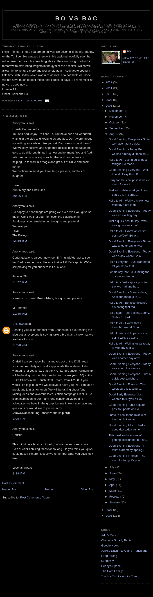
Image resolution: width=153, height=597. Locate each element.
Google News (110, 545)
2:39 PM (18, 473)
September (116, 128)
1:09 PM (18, 418)
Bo (129, 51)
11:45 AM (19, 313)
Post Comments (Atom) (35, 497)
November (116, 116)
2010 (109, 94)
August (114, 134)
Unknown (18, 323)
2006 (109, 515)
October (115, 122)
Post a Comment (13, 483)
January (115, 502)
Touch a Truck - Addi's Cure (119, 576)
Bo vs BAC (76, 18)
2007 (109, 509)
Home (49, 489)
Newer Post (9, 489)
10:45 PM (19, 241)
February (115, 496)
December (116, 110)
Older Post (87, 489)
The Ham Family (112, 571)
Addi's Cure (108, 535)
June (113, 473)
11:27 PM (19, 282)
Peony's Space (111, 566)
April (112, 485)
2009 (109, 99)
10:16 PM (19, 196)
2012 (109, 82)
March (113, 490)
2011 (109, 88)
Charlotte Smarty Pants (116, 540)
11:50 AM (19, 345)
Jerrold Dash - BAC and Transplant (124, 550)
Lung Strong (109, 555)
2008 (109, 105)
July (112, 467)
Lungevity (107, 560)
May (112, 479)
